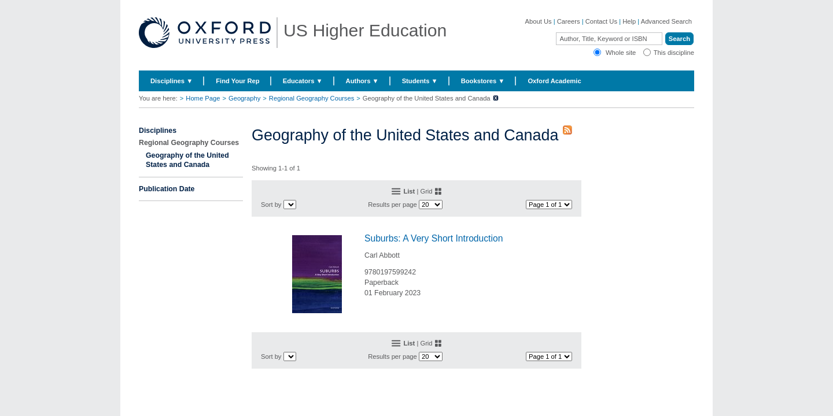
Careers (568, 21)
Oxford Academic (554, 80)
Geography (244, 98)
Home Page (203, 98)
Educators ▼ (303, 80)
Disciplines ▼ (171, 80)
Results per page (392, 204)
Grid (426, 191)
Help (629, 21)
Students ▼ (420, 80)
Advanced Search (666, 21)
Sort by (271, 204)
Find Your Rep (237, 80)
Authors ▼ (362, 80)
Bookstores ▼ (483, 80)
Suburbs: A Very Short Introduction (433, 238)
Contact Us (601, 21)
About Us (538, 21)
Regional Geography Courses (311, 98)
